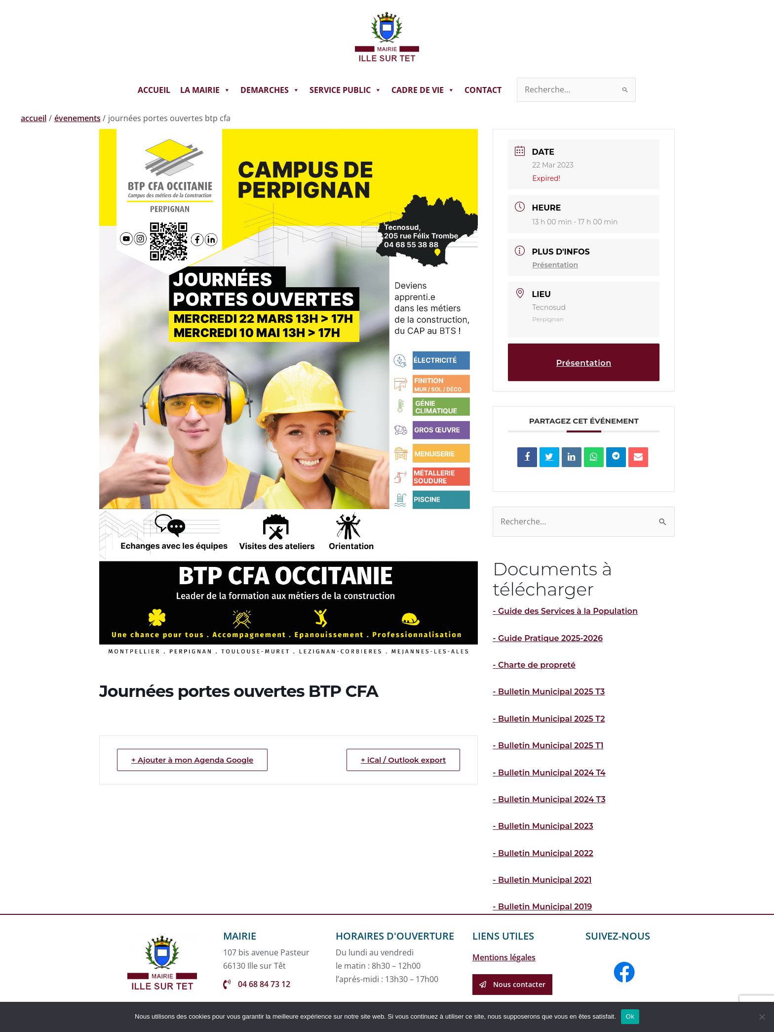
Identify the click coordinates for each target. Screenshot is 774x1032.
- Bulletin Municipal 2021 (542, 880)
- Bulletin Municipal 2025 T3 (549, 691)
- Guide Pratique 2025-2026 (548, 638)
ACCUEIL (154, 90)
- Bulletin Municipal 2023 (543, 826)
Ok (630, 1016)
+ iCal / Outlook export (403, 760)
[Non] (762, 1017)
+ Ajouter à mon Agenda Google (192, 760)
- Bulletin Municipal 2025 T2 (549, 719)
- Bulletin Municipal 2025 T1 (548, 745)
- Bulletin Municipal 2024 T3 (549, 799)
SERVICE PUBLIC (346, 90)
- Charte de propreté (534, 665)
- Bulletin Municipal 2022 (543, 853)
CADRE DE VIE (423, 90)
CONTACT (483, 90)
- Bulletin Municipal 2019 (542, 906)
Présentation (555, 264)
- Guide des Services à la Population (565, 611)
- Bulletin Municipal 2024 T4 (549, 772)
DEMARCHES (270, 90)
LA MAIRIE (205, 90)
